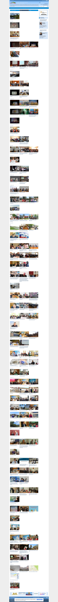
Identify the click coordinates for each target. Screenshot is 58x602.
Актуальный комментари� (42, 17)
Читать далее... (41, 27)
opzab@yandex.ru (46, 3)
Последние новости (13, 10)
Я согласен (39, 599)
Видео (30, 10)
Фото (21, 10)
